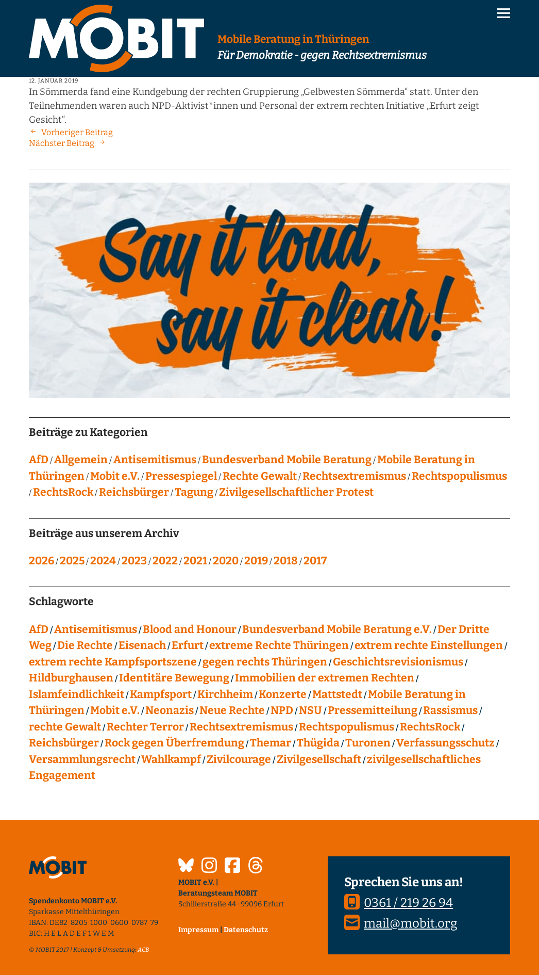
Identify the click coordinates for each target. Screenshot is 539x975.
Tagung (194, 492)
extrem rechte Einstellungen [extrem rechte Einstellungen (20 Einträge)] (429, 645)
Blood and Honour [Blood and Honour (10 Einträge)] (190, 629)
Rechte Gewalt (260, 476)
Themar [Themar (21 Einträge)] (270, 743)
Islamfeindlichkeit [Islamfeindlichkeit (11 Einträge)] (76, 694)
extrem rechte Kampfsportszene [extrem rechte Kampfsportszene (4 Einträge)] (113, 662)
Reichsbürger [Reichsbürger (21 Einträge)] (64, 743)
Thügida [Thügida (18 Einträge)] (318, 743)
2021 (195, 560)
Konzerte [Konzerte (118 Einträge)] (283, 694)
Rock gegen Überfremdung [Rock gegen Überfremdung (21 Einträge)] (174, 743)
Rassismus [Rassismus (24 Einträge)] (450, 710)
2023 (134, 560)
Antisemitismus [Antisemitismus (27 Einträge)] (95, 629)
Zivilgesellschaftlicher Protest (296, 492)
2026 (41, 560)
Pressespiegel (181, 476)
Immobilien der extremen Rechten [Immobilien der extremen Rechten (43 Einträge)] (324, 678)
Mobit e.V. (115, 476)
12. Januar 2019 (53, 80)
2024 (103, 560)
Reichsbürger (134, 492)
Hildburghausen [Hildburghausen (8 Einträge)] (71, 678)
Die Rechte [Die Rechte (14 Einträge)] (85, 645)
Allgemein (81, 459)
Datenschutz (246, 929)
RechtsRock (63, 492)
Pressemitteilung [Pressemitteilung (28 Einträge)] (372, 710)
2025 (72, 560)
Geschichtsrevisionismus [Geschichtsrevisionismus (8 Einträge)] (398, 662)
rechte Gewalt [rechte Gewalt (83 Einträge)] (65, 727)
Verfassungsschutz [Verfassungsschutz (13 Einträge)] (445, 743)
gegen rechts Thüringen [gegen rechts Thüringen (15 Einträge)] (265, 662)
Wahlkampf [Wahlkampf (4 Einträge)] (171, 759)
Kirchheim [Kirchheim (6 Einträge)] (225, 694)
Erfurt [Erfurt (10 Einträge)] (188, 645)
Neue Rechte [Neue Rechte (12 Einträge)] (232, 710)
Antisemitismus (154, 459)
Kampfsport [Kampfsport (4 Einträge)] (161, 694)
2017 (315, 560)
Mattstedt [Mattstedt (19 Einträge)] (337, 694)
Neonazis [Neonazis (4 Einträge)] (169, 710)
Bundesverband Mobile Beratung (287, 459)
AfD (38, 459)
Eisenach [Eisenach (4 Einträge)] (142, 645)
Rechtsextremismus (354, 476)
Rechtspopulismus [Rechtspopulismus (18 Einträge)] (346, 727)
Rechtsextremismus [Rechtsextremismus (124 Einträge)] (241, 727)
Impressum (198, 929)
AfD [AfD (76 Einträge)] (38, 629)
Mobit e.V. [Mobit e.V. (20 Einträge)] (115, 710)
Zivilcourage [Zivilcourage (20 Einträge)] (239, 759)
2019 (256, 560)
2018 (286, 560)
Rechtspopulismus (459, 476)
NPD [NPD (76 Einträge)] (282, 710)
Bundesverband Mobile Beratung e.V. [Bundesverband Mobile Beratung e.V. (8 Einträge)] (337, 629)
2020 (226, 560)
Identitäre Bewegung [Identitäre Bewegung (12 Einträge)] (174, 678)
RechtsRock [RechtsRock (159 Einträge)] (430, 727)
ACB (143, 949)
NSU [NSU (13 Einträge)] (310, 710)
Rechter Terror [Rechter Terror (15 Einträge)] (145, 727)
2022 (165, 560)
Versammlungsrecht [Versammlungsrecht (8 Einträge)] (82, 759)
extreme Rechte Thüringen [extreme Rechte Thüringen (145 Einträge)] (279, 645)
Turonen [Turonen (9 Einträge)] (368, 743)
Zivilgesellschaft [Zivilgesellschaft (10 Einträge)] (319, 759)
